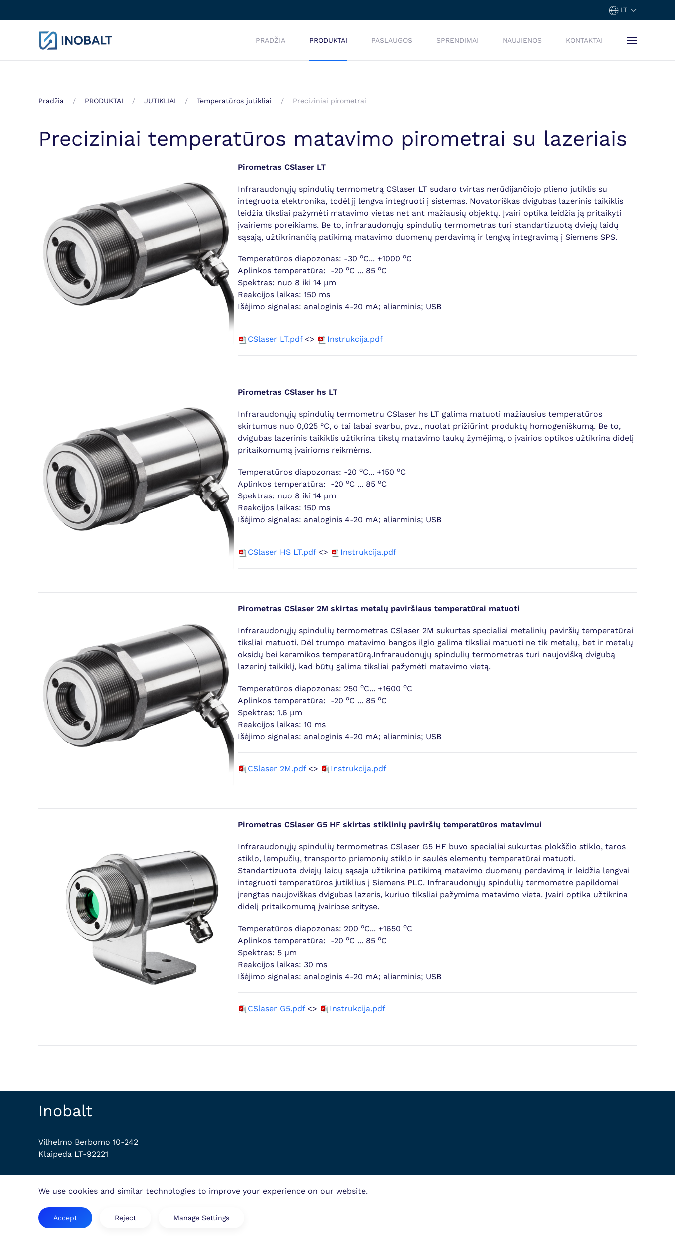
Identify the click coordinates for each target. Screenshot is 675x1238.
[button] (623, 10)
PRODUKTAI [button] (328, 40)
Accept (65, 1218)
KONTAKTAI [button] (584, 40)
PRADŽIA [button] (270, 40)
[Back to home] (75, 40)
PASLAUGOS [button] (391, 40)
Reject (125, 1218)
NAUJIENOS (522, 40)
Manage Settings (201, 1218)
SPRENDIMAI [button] (457, 40)
